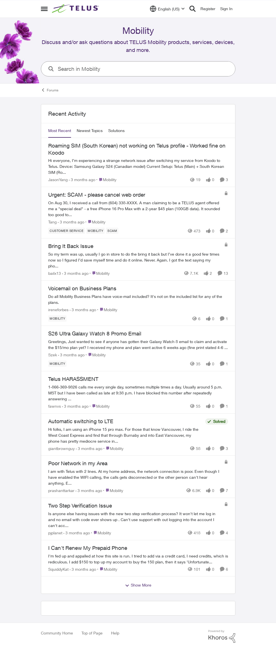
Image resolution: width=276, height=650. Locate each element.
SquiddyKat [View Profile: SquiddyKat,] (58, 568)
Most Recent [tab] (59, 130)
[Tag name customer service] (66, 231)
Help (115, 633)
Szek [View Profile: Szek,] (52, 354)
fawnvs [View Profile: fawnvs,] (54, 406)
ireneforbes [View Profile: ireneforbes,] (58, 309)
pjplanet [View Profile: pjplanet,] (55, 532)
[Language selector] (167, 8)
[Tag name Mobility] (95, 231)
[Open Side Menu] (44, 9)
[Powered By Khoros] (221, 636)
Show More (138, 585)
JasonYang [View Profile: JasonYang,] (58, 179)
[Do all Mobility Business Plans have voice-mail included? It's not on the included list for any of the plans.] (138, 299)
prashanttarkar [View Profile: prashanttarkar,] (61, 490)
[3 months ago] (82, 180)
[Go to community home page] (76, 8)
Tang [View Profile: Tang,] (52, 221)
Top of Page (92, 633)
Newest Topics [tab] (90, 130)
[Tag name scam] (112, 231)
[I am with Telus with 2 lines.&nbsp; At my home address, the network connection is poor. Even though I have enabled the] (134, 477)
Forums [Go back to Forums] (49, 90)
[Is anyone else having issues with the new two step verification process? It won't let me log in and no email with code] (134, 519)
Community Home (57, 633)
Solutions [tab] (116, 130)
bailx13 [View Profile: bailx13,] (54, 273)
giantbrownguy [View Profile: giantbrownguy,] (61, 448)
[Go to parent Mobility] (106, 180)
